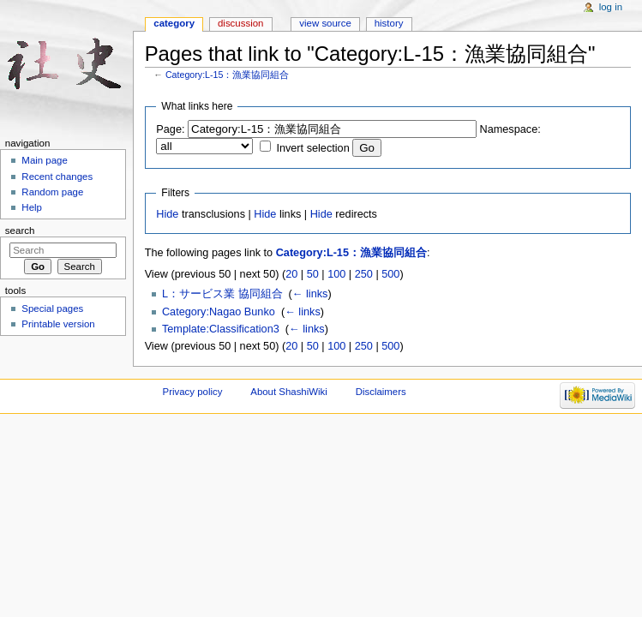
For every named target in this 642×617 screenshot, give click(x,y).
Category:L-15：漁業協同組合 (227, 74)
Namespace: (510, 129)
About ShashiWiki (288, 391)
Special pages (52, 308)
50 (313, 274)
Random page (52, 192)
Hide (167, 214)
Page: (170, 129)
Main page (44, 160)
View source (325, 23)
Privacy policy (193, 391)
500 (390, 274)
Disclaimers (381, 391)
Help (31, 207)
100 (336, 274)
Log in (610, 7)
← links (310, 294)
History (389, 23)
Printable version (57, 324)
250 (364, 274)
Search (20, 230)
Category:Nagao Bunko (218, 312)
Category (174, 23)
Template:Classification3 (220, 329)
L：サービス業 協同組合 (222, 294)
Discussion (240, 23)
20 (291, 274)
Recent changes (57, 176)
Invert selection (312, 148)
